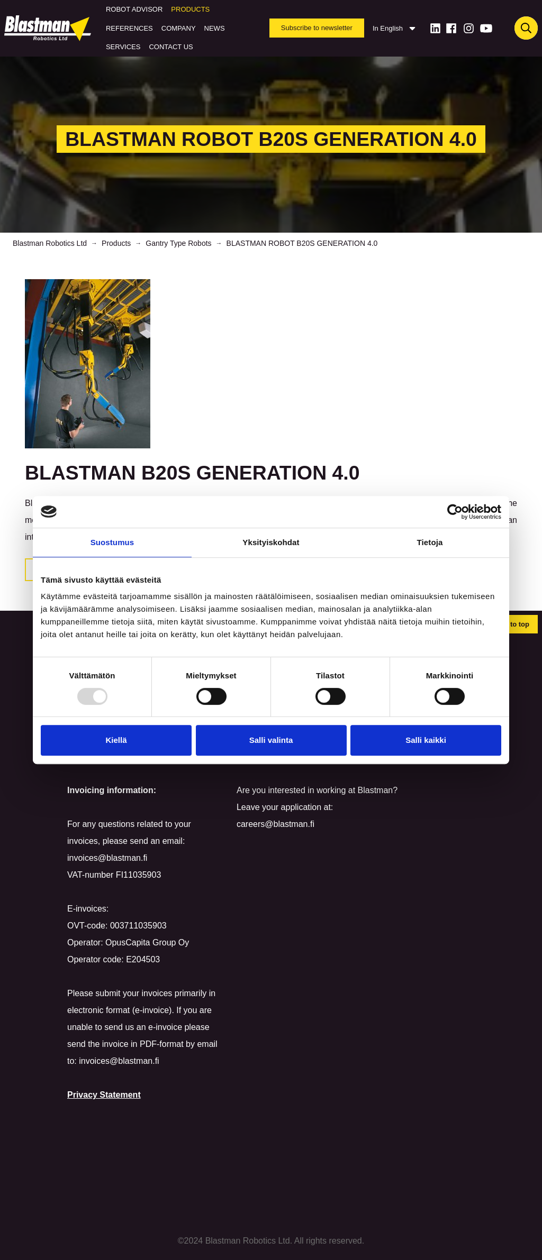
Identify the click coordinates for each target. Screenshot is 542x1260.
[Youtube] (486, 28)
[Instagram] (468, 28)
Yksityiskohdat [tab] (270, 542)
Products (190, 9)
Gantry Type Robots (178, 243)
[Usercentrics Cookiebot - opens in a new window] (455, 512)
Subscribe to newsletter (317, 28)
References (129, 28)
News (214, 28)
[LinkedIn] (435, 28)
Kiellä (116, 739)
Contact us (171, 47)
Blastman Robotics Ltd (50, 243)
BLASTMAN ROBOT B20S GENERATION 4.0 (302, 243)
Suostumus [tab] (112, 542)
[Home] (49, 28)
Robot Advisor (134, 9)
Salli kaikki (425, 739)
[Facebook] (451, 28)
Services (123, 47)
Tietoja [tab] (430, 542)
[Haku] (526, 28)
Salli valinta (271, 739)
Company (178, 28)
